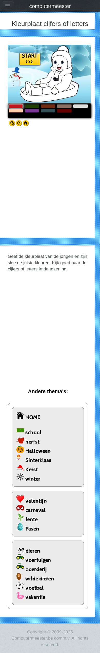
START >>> (29, 59)
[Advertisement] (50, 185)
